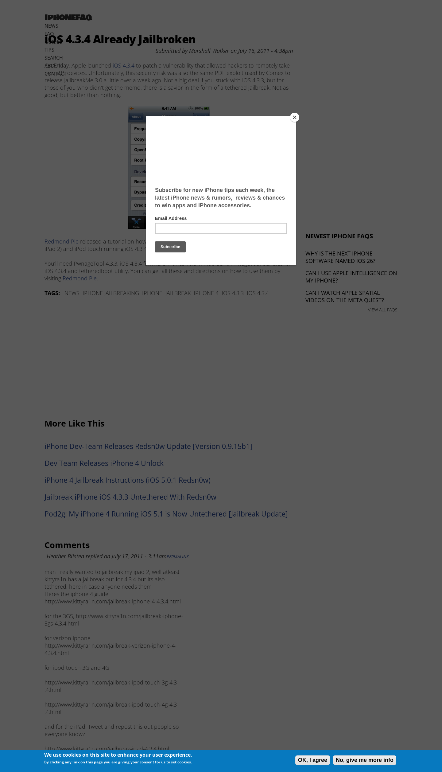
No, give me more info (365, 760)
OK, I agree (312, 760)
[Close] (294, 117)
